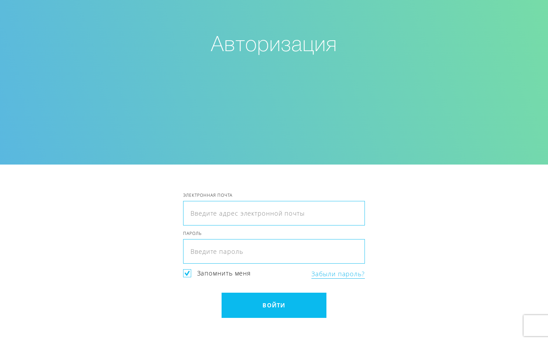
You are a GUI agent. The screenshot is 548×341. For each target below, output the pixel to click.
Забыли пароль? (338, 274)
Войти (273, 305)
